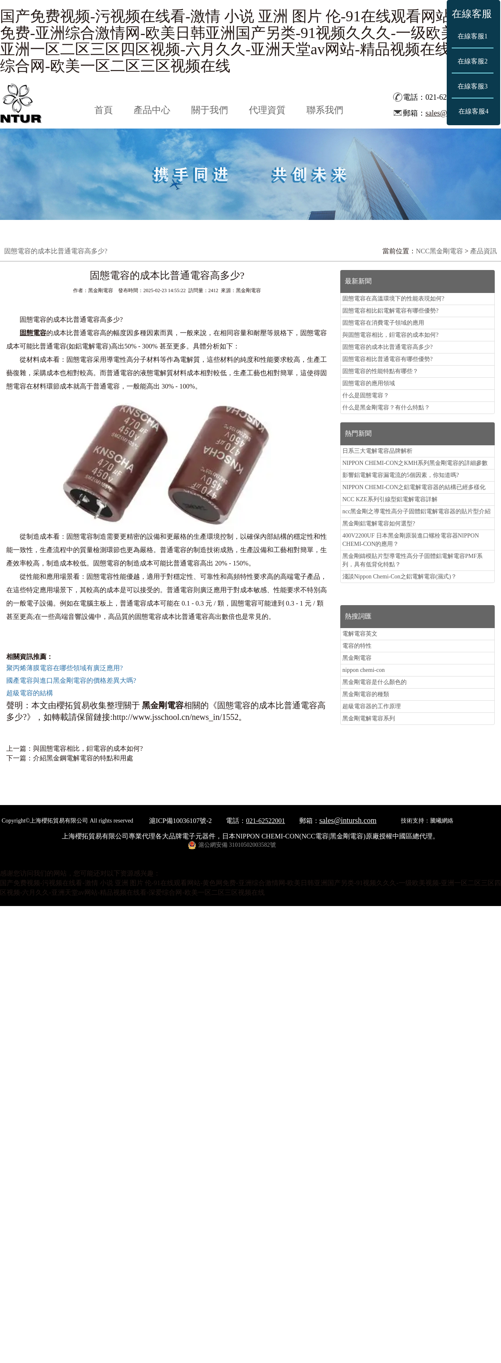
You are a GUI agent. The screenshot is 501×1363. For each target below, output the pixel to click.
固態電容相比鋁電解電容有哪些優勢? (390, 311)
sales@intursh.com (348, 820)
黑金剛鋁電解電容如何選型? (378, 523)
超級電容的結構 (29, 693)
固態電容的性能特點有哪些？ (380, 371)
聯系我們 (324, 110)
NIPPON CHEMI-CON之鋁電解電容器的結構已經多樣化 (414, 487)
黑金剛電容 (357, 658)
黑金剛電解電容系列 (368, 718)
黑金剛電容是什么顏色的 (374, 682)
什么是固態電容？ (365, 395)
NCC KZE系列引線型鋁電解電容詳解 (390, 499)
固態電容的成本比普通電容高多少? (387, 347)
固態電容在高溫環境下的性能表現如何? (393, 298)
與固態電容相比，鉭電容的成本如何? (88, 748)
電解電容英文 (359, 634)
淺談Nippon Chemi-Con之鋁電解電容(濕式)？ (399, 576)
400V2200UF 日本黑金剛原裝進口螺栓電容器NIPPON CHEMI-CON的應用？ (410, 540)
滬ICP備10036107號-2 (180, 820)
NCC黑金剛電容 (439, 251)
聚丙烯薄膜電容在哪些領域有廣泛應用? (64, 667)
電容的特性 (357, 646)
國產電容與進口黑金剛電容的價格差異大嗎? (71, 680)
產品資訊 (483, 251)
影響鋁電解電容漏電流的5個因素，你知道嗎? (400, 475)
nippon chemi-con (363, 670)
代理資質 (267, 110)
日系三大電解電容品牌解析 (377, 451)
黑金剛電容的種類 (365, 694)
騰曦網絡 (441, 821)
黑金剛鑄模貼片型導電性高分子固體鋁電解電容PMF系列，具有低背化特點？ (412, 560)
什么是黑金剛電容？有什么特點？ (386, 407)
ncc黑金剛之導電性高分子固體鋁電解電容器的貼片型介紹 (416, 511)
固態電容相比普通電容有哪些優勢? (387, 359)
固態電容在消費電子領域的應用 (383, 323)
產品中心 (152, 110)
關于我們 (209, 110)
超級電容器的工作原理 (371, 706)
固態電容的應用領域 (368, 383)
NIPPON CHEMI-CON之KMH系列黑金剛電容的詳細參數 (415, 463)
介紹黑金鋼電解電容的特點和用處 (83, 758)
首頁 (103, 110)
